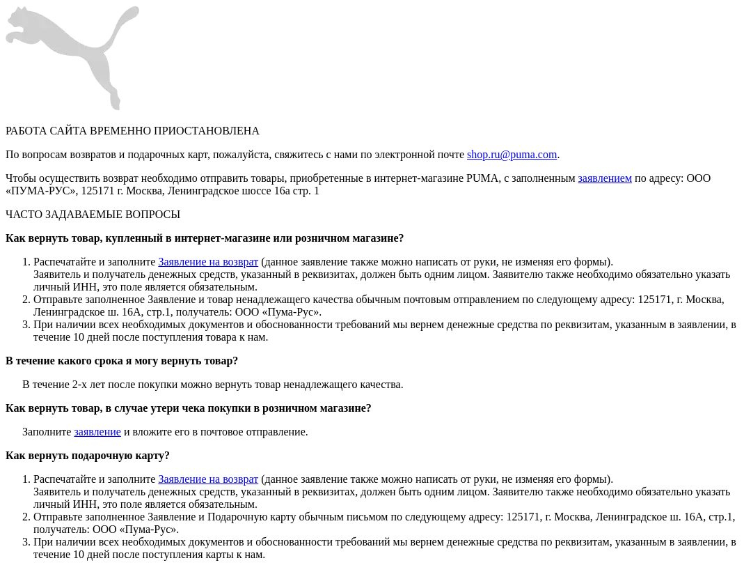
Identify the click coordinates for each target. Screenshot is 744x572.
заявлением (605, 178)
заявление (97, 432)
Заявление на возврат (208, 262)
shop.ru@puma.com (512, 154)
